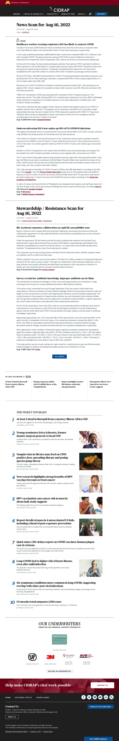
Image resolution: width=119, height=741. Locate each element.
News (17, 14)
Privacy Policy (48, 734)
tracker (28, 172)
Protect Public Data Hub (50, 172)
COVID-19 (25, 32)
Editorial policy (23, 700)
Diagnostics (47, 221)
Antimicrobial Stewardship (32, 221)
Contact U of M (35, 734)
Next (29, 377)
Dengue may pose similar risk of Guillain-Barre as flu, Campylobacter (45, 384)
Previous (27, 377)
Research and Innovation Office (16, 734)
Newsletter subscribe (100, 709)
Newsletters (68, 14)
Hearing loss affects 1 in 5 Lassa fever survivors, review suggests (100, 384)
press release (49, 269)
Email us (12, 719)
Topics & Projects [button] (33, 14)
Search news (42, 700)
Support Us (102, 687)
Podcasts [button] (52, 14)
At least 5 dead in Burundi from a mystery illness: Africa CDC (16, 384)
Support (101, 14)
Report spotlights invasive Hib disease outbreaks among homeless (72, 384)
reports (98, 186)
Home (8, 700)
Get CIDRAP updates (98, 739)
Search (90, 14)
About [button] (81, 14)
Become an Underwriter (59, 673)
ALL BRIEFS (59, 357)
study (37, 349)
